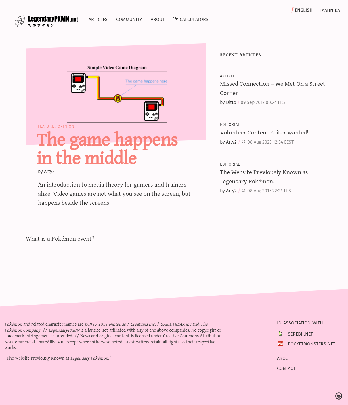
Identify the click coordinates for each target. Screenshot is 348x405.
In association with (300, 322)
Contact (286, 367)
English (304, 9)
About (158, 18)
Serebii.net (300, 333)
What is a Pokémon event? (60, 238)
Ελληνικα (330, 9)
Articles (98, 18)
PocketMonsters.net (311, 343)
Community (129, 18)
